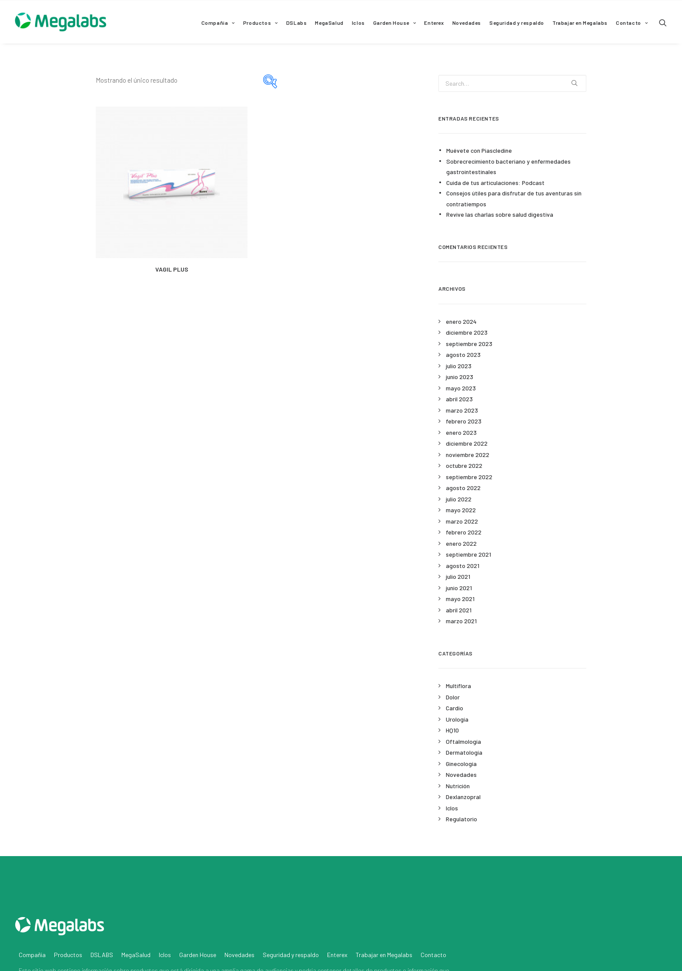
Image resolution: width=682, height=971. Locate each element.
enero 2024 (461, 321)
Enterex (434, 23)
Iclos (358, 23)
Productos (260, 23)
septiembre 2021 (468, 554)
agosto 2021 (462, 565)
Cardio (454, 708)
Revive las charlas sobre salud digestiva (499, 214)
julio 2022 (458, 499)
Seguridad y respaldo (516, 23)
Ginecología (461, 763)
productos (144, 926)
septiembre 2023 (469, 343)
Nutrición (458, 786)
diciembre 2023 (467, 332)
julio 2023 (458, 366)
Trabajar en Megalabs (580, 23)
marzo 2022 (462, 521)
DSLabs (296, 23)
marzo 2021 (461, 621)
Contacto (632, 23)
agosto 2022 (463, 487)
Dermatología (464, 752)
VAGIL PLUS (171, 269)
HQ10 (452, 730)
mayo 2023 (461, 388)
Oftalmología (463, 741)
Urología (457, 719)
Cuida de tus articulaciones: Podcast (495, 182)
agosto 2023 (463, 354)
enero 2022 (461, 543)
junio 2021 (459, 587)
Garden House (394, 23)
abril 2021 (458, 610)
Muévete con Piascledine (479, 150)
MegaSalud (329, 23)
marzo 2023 (462, 410)
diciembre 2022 (467, 443)
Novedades (466, 23)
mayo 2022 (461, 510)
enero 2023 (461, 432)
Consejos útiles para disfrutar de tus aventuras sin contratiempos (514, 198)
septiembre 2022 (469, 476)
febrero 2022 (463, 532)
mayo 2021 (460, 598)
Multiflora (458, 685)
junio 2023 (459, 376)
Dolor (453, 697)
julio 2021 (458, 576)
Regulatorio (461, 819)
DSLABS (101, 910)
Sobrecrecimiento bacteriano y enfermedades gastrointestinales (508, 167)
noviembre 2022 (467, 454)
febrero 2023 (463, 421)
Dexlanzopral (463, 796)
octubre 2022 (464, 465)
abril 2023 (459, 399)
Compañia (218, 23)
